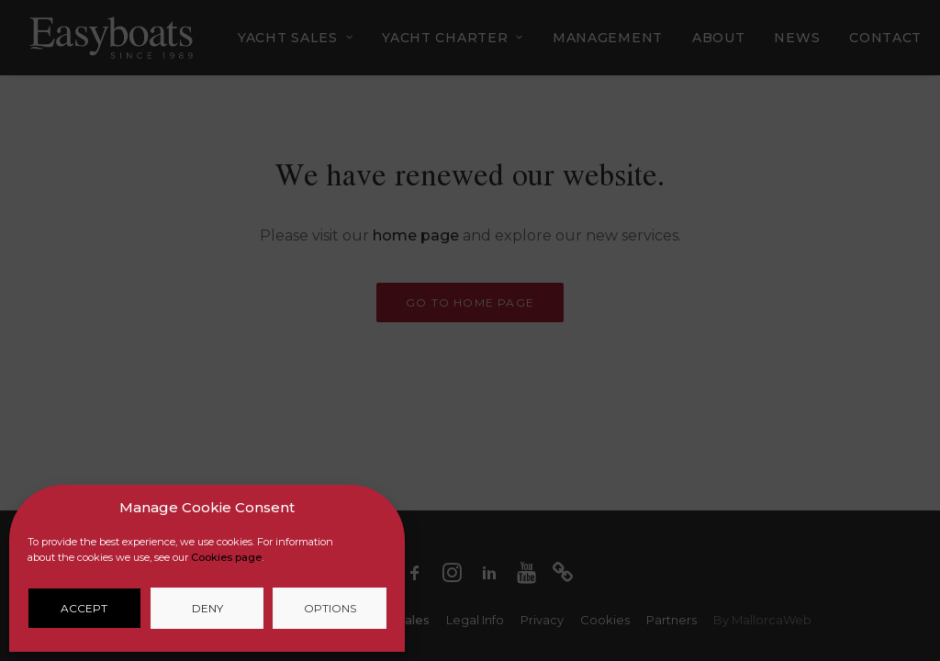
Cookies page (226, 557)
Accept (84, 608)
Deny (207, 608)
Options (330, 608)
